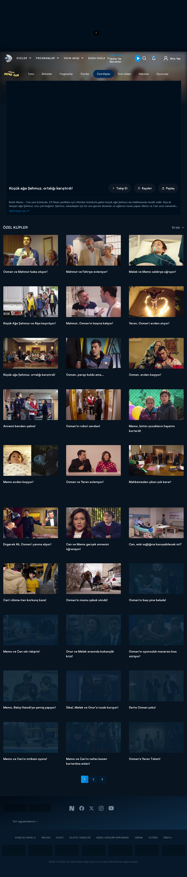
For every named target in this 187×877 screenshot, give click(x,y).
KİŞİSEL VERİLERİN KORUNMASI (112, 837)
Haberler (144, 73)
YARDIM (139, 837)
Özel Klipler (103, 73)
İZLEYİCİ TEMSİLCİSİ (79, 837)
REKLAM (46, 837)
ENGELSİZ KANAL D (25, 837)
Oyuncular (163, 73)
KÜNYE (60, 837)
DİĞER (166, 837)
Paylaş (168, 188)
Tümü (31, 73)
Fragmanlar (66, 73)
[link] (8, 58)
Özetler (85, 73)
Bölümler (47, 73)
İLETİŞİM (153, 837)
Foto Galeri (124, 73)
